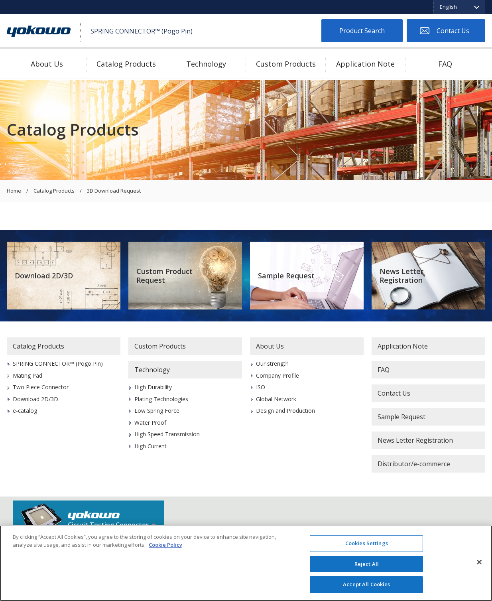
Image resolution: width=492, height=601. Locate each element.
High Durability (153, 387)
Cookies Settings (366, 543)
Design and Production (285, 410)
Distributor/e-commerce (414, 463)
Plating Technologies (161, 399)
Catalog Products (126, 64)
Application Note (365, 64)
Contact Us (453, 30)
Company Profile (277, 375)
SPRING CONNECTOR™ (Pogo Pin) (58, 363)
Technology (206, 64)
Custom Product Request (164, 275)
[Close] (479, 562)
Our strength (272, 363)
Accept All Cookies (366, 584)
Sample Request (286, 275)
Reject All (366, 564)
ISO (260, 387)
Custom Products (286, 64)
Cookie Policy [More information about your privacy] (165, 544)
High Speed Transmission (167, 434)
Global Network (276, 399)
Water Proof (150, 422)
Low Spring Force (156, 410)
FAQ (445, 64)
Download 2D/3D (44, 275)
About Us (47, 64)
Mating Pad (27, 375)
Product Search (362, 30)
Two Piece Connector (41, 387)
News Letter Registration (401, 275)
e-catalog (25, 410)
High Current (150, 446)
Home (14, 191)
